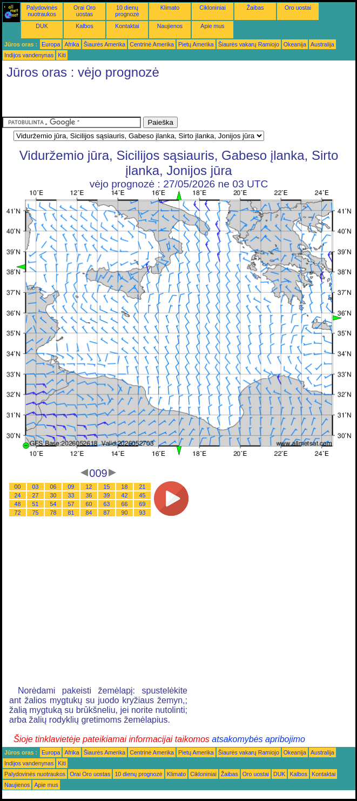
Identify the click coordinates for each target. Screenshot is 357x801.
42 (125, 495)
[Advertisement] (128, 100)
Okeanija (295, 44)
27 (35, 495)
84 (89, 512)
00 (18, 486)
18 (125, 486)
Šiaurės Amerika (105, 44)
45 (142, 495)
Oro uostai (298, 7)
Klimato (170, 7)
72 (18, 512)
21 (142, 486)
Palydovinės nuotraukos (41, 10)
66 (125, 504)
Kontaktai (127, 26)
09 (71, 486)
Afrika (71, 44)
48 (18, 504)
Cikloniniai (212, 7)
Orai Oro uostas (84, 10)
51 (35, 504)
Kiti (62, 55)
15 (107, 486)
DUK (42, 26)
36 (89, 495)
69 (142, 504)
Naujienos (170, 26)
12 (89, 486)
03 (35, 486)
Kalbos (84, 26)
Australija (322, 44)
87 (107, 512)
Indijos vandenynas (28, 55)
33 (71, 495)
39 (107, 495)
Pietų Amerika (196, 44)
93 (142, 512)
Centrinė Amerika (152, 44)
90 (125, 512)
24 (18, 495)
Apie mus (212, 26)
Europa (51, 44)
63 (107, 504)
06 (53, 486)
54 (53, 504)
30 (53, 495)
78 (53, 512)
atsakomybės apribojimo (258, 739)
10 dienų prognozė (127, 10)
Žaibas (255, 7)
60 (89, 504)
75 (35, 512)
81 (71, 512)
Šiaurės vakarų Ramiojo (248, 44)
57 (71, 504)
